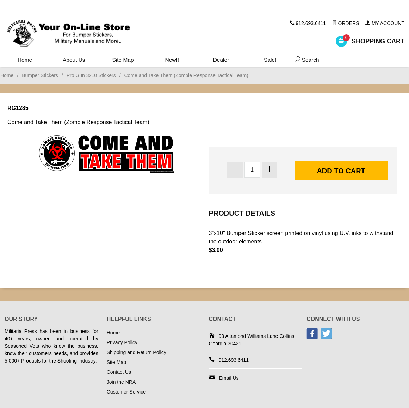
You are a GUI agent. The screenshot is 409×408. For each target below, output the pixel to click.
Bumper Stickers (40, 75)
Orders (345, 23)
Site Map (123, 60)
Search (305, 60)
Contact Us (119, 372)
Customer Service (126, 392)
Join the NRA (121, 382)
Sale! (270, 60)
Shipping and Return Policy (136, 352)
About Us (74, 60)
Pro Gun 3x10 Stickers (91, 75)
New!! (172, 60)
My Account (384, 23)
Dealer (220, 60)
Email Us (229, 378)
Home (24, 60)
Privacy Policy (122, 342)
